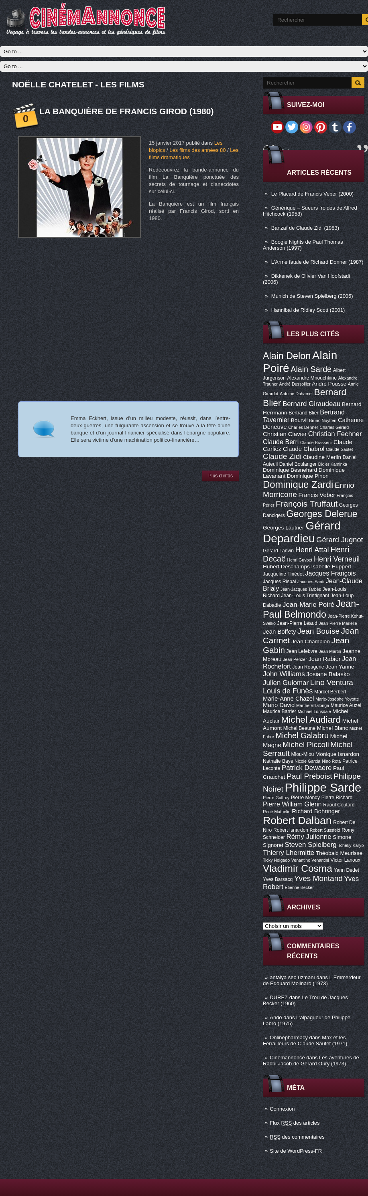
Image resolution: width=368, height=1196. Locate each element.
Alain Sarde (311, 369)
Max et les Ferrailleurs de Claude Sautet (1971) (305, 1040)
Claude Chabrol (303, 449)
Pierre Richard (337, 797)
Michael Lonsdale (314, 711)
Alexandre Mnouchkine (312, 378)
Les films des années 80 (197, 150)
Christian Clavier (285, 434)
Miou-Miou (302, 754)
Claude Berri (281, 441)
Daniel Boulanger (298, 464)
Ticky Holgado (276, 860)
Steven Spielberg (311, 845)
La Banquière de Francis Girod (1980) (126, 111)
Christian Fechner (335, 434)
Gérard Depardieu (302, 532)
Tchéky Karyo (351, 845)
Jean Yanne (339, 667)
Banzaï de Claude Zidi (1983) (305, 228)
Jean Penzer (295, 659)
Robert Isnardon (290, 830)
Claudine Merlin (322, 457)
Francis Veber (316, 495)
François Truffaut (307, 503)
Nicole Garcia (307, 761)
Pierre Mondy (305, 797)
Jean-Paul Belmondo (311, 609)
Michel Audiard (311, 719)
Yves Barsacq (278, 879)
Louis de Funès (288, 691)
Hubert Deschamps (286, 567)
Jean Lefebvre (302, 651)
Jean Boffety (279, 631)
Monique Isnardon (337, 754)
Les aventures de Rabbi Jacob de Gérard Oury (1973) (311, 1061)
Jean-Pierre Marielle (338, 623)
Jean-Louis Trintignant (305, 595)
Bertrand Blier (303, 413)
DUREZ (279, 997)
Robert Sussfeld (325, 830)
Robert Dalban (297, 820)
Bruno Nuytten (322, 420)
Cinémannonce (287, 1058)
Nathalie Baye (278, 761)
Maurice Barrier (279, 711)
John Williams (284, 674)
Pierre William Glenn (292, 804)
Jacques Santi (310, 581)
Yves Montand (318, 878)
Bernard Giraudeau (311, 404)
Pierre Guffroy (276, 797)
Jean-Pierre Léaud (297, 623)
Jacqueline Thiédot (283, 574)
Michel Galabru (301, 735)
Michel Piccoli (306, 744)
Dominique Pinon (308, 476)
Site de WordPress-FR (296, 1151)
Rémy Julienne (308, 836)
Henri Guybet (300, 560)
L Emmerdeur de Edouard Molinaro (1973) (312, 980)
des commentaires (297, 1137)
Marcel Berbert (330, 692)
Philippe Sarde (323, 787)
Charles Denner (303, 427)
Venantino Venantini (310, 860)
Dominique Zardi (298, 484)
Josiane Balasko (328, 674)
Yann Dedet (346, 870)
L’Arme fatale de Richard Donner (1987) (317, 262)
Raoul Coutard (338, 805)
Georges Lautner (283, 528)
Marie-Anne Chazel (288, 698)
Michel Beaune (299, 728)
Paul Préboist (309, 776)
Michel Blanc (332, 728)
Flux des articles (294, 1123)
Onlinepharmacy (289, 1037)
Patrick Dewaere (306, 768)
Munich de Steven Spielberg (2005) (312, 296)
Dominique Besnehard (290, 470)
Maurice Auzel (346, 705)
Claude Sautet (339, 449)
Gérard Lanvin (278, 551)
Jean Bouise (318, 631)
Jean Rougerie (308, 667)
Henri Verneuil (337, 559)
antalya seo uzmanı (292, 977)
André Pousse (329, 384)
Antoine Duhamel (296, 393)
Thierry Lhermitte (288, 853)
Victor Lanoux (345, 860)
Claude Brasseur (316, 442)
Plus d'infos (220, 476)
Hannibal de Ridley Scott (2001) (308, 310)
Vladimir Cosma (297, 868)
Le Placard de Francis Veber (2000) (312, 194)
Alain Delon (287, 356)
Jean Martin (330, 651)
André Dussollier (295, 384)
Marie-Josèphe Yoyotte (337, 699)
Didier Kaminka (332, 464)
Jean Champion (310, 641)
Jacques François (330, 573)
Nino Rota (331, 761)
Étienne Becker (299, 887)
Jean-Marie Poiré (308, 604)
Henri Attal (312, 550)
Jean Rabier (324, 659)
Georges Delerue (321, 514)
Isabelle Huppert (331, 567)
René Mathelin (277, 811)
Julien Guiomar (286, 683)
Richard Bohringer (316, 811)
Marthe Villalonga (312, 705)
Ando (276, 1017)
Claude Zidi (282, 456)
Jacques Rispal (279, 581)
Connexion (282, 1109)
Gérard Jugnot (339, 540)
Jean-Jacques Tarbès (301, 589)
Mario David (279, 705)
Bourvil (299, 420)
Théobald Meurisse (339, 853)
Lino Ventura (331, 682)
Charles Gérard (334, 427)
